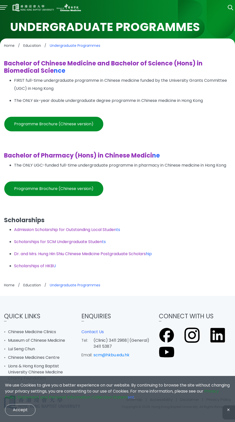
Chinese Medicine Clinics (32, 332)
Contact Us (92, 332)
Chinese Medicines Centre (34, 357)
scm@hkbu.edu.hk (111, 355)
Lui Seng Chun (21, 349)
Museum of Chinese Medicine (36, 340)
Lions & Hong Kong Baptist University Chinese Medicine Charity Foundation (35, 372)
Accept (20, 410)
